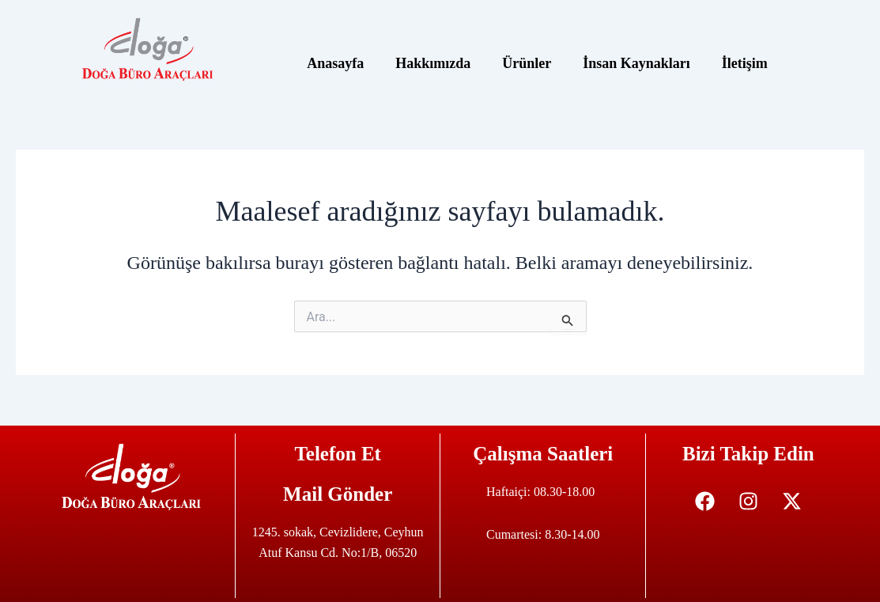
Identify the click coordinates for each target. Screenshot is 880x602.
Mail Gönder (337, 494)
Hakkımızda (432, 63)
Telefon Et (337, 453)
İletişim (745, 63)
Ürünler (526, 63)
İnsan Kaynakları (636, 63)
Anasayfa (335, 63)
